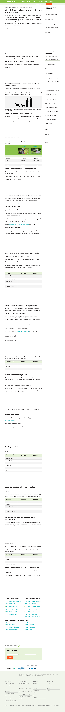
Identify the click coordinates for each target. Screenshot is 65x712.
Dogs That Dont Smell (8, 691)
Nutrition (34, 1)
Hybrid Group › (47, 134)
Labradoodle (36, 146)
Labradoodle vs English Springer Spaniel (33, 614)
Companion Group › (48, 126)
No (21, 645)
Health (28, 1)
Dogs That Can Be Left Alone (9, 683)
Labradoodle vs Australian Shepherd (32, 609)
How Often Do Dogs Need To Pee (24, 686)
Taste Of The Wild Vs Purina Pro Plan (24, 694)
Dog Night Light (21, 698)
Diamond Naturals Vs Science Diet (24, 696)
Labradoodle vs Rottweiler (30, 604)
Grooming (51, 1)
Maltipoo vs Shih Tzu (8, 698)
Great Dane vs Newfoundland (12, 608)
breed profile (11, 577)
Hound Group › (47, 131)
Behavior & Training (43, 1)
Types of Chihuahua (8, 695)
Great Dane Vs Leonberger (30, 624)
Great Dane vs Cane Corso (11, 603)
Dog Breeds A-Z (16, 3)
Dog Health (35, 683)
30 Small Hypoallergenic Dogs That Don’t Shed (23, 443)
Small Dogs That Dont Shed (9, 693)
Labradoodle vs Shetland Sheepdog (32, 616)
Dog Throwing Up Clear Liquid (23, 685)
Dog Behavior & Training (37, 686)
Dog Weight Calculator (24, 3)
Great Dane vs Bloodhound (11, 611)
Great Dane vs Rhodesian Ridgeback (13, 609)
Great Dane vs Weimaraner (11, 606)
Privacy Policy (49, 692)
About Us (48, 683)
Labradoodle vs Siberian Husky (31, 613)
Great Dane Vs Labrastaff (11, 624)
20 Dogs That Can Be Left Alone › (50, 88)
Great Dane (23, 146)
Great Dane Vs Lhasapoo (30, 627)
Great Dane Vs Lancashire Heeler (31, 622)
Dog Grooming (35, 688)
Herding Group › (47, 129)
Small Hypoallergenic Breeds (39, 3)
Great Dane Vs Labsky (10, 626)
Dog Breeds (35, 692)
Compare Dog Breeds (8, 3)
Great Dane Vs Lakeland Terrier (12, 629)
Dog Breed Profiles (36, 690)
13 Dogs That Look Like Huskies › (50, 94)
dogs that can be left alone (22, 203)
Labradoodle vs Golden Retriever (31, 603)
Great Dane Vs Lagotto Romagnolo (13, 627)
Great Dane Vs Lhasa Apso (30, 626)
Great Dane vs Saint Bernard (11, 614)
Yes (19, 645)
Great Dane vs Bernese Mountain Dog (13, 601)
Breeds (23, 1)
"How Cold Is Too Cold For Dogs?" (13, 270)
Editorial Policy (49, 685)
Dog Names (31, 3)
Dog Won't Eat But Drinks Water (24, 683)
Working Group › (48, 144)
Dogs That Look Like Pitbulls (9, 689)
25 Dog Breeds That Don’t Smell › (50, 97)
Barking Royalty (10, 1)
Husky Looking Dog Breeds (9, 685)
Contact (48, 690)
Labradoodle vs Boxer (29, 611)
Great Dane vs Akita (10, 613)
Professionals (38, 4)
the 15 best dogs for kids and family (21, 331)
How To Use (49, 686)
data (31, 92)
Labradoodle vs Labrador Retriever (32, 600)
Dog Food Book (48, 3)
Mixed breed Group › (48, 137)
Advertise (48, 688)
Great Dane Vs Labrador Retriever (13, 622)
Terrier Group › (47, 142)
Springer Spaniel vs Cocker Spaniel (10, 700)
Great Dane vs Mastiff (10, 604)
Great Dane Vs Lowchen (30, 629)
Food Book (35, 697)
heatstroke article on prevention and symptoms (19, 224)
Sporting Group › (48, 139)
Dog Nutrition (35, 685)
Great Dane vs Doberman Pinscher (13, 600)
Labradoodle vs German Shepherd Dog (33, 601)
